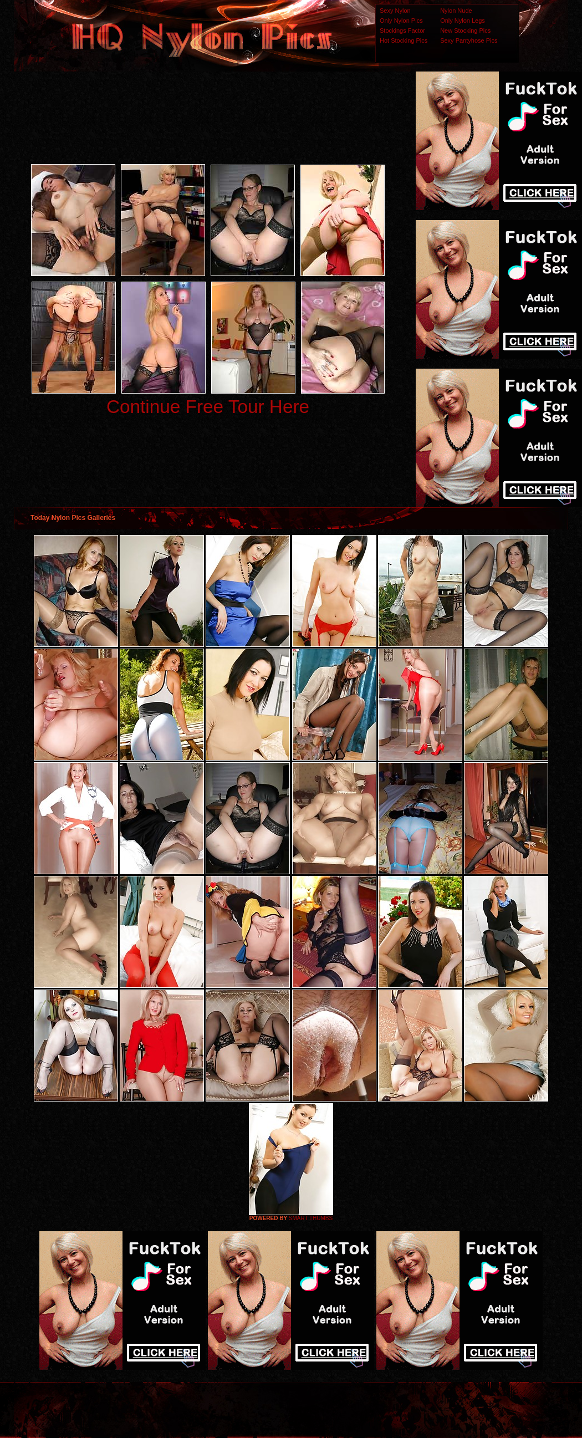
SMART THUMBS (311, 1218)
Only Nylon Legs (462, 20)
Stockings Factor (402, 30)
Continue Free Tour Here (207, 406)
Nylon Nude (456, 10)
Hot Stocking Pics (403, 40)
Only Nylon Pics (401, 20)
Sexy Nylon (395, 10)
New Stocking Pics (465, 30)
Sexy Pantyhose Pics (468, 40)
